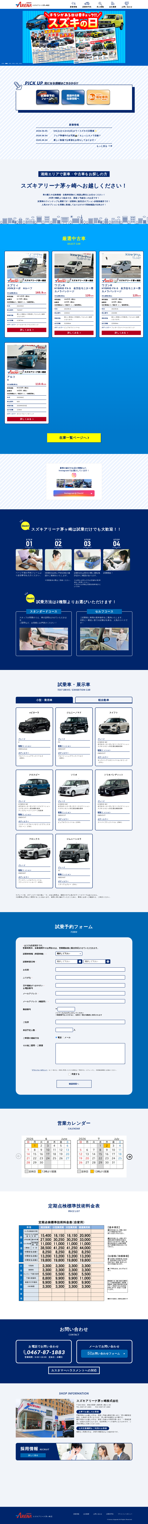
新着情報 (76, 1514)
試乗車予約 (110, 1514)
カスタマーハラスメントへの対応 (74, 1370)
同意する (74, 1074)
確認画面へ (74, 1084)
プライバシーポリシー (39, 1070)
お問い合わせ (97, 1514)
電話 (59, 1037)
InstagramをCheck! (74, 493)
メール (66, 1037)
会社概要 (86, 1514)
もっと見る (104, 146)
